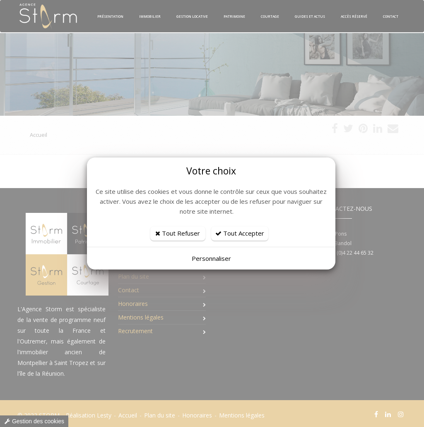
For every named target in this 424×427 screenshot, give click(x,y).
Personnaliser (211, 258)
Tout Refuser (177, 233)
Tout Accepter (239, 233)
